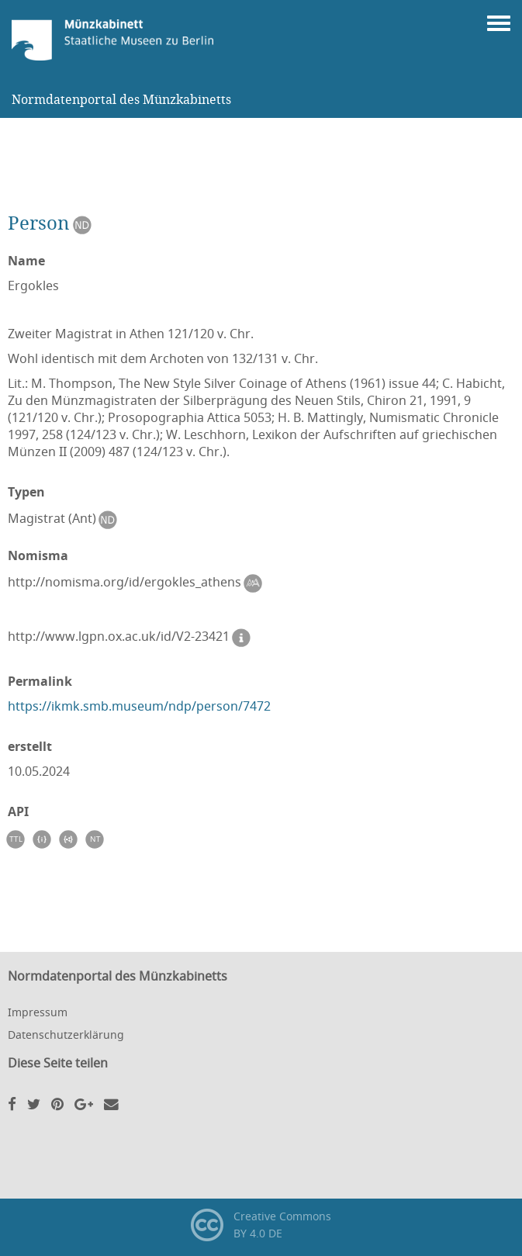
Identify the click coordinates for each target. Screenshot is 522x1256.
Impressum (37, 1012)
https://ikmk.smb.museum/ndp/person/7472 (139, 706)
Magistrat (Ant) (65, 519)
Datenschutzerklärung (66, 1034)
